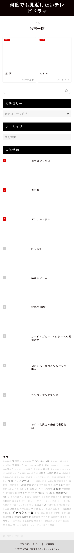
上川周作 (7, 465)
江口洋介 (57, 509)
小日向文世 (25, 485)
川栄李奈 (48, 521)
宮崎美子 (38, 521)
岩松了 (6, 496)
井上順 (34, 508)
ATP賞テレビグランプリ (21, 505)
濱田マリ (17, 461)
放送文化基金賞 (22, 516)
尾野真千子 (62, 481)
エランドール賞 (41, 461)
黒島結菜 (7, 461)
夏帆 (47, 465)
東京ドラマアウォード (21, 481)
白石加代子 (37, 485)
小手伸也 (26, 497)
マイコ (31, 493)
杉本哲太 (39, 465)
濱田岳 (63, 517)
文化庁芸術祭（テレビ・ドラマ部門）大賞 (33, 525)
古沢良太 (55, 461)
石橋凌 (29, 477)
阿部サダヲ (21, 493)
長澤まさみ (40, 504)
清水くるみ (40, 513)
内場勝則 (21, 473)
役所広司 (48, 489)
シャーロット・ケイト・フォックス (39, 501)
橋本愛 (46, 469)
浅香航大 (66, 473)
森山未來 (29, 465)
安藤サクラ (18, 465)
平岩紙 (57, 513)
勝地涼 (49, 513)
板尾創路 (61, 477)
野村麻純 (51, 477)
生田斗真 (54, 469)
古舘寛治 (37, 469)
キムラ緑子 (16, 497)
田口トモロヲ (45, 509)
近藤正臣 (7, 513)
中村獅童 (40, 493)
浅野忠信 (7, 501)
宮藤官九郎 (62, 493)
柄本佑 (57, 473)
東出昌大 (10, 493)
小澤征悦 (51, 505)
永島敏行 (57, 521)
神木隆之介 (8, 469)
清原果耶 (14, 508)
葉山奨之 (16, 501)
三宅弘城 (17, 521)
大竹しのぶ (25, 509)
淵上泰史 (45, 497)
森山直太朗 (32, 473)
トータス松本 (39, 477)
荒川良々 (24, 489)
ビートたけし (63, 501)
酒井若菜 (36, 517)
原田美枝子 (8, 517)
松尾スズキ (56, 497)
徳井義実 (64, 461)
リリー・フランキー (59, 465)
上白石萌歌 (13, 485)
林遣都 (50, 473)
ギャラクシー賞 (23, 513)
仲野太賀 (52, 481)
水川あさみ (13, 489)
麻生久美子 (59, 485)
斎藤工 (9, 525)
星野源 (57, 489)
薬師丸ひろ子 (36, 489)
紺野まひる (41, 481)
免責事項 (50, 544)
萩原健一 (18, 469)
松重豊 (42, 473)
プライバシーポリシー (30, 544)
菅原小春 (66, 513)
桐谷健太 (67, 497)
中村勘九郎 (11, 473)
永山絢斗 (50, 493)
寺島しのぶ (8, 477)
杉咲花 (6, 505)
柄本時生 (55, 517)
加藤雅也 (27, 461)
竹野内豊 (45, 517)
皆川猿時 (48, 485)
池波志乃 (36, 497)
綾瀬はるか (19, 477)
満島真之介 (28, 521)
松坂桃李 (67, 508)
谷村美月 (61, 505)
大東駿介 (28, 469)
